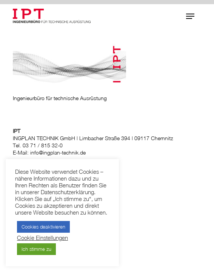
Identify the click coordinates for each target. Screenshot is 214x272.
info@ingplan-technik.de (58, 152)
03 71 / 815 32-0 (43, 145)
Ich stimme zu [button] (36, 249)
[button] (190, 16)
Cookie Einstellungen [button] (42, 238)
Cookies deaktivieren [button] (43, 227)
